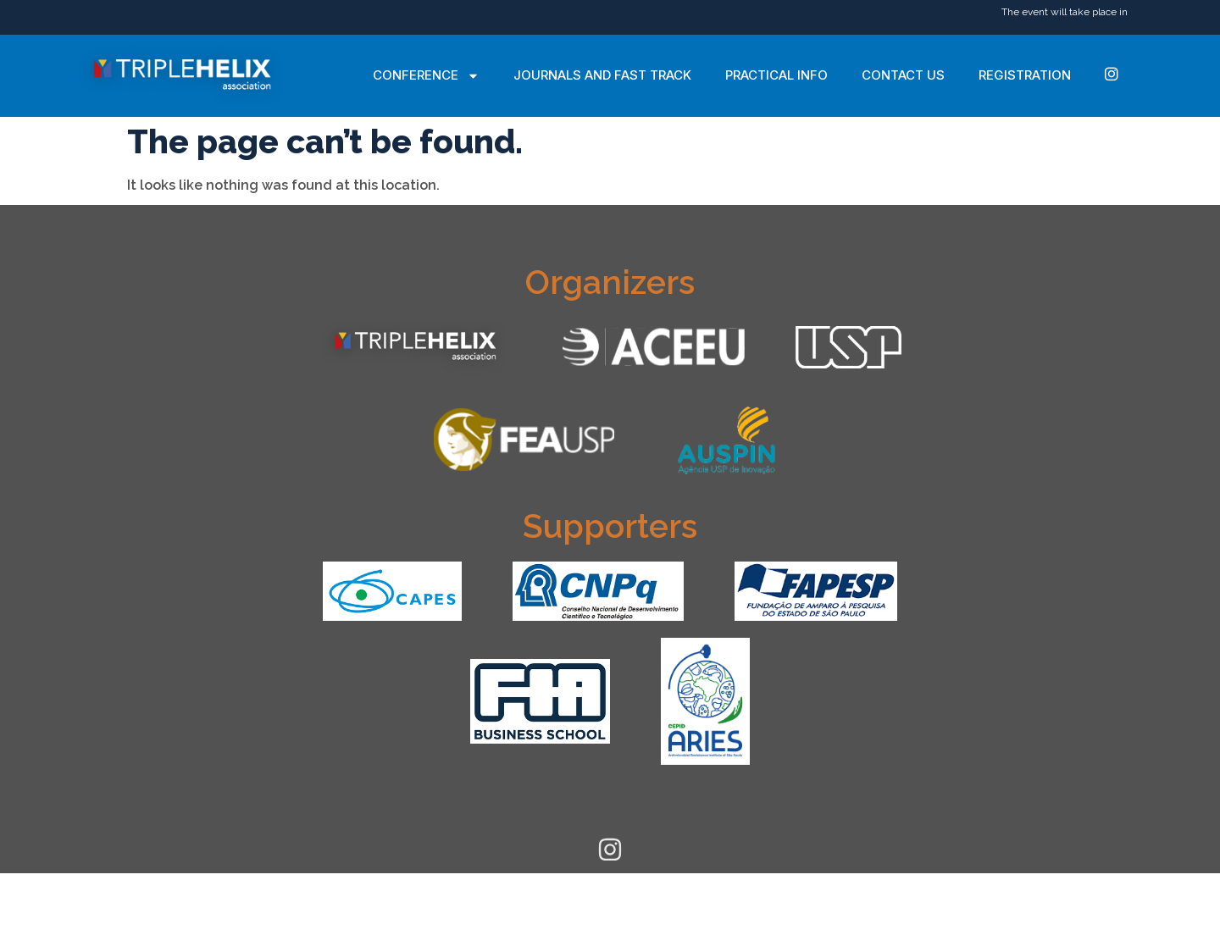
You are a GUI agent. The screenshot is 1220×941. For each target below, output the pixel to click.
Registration (1025, 75)
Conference (426, 76)
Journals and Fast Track (602, 75)
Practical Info (776, 75)
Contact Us (903, 75)
